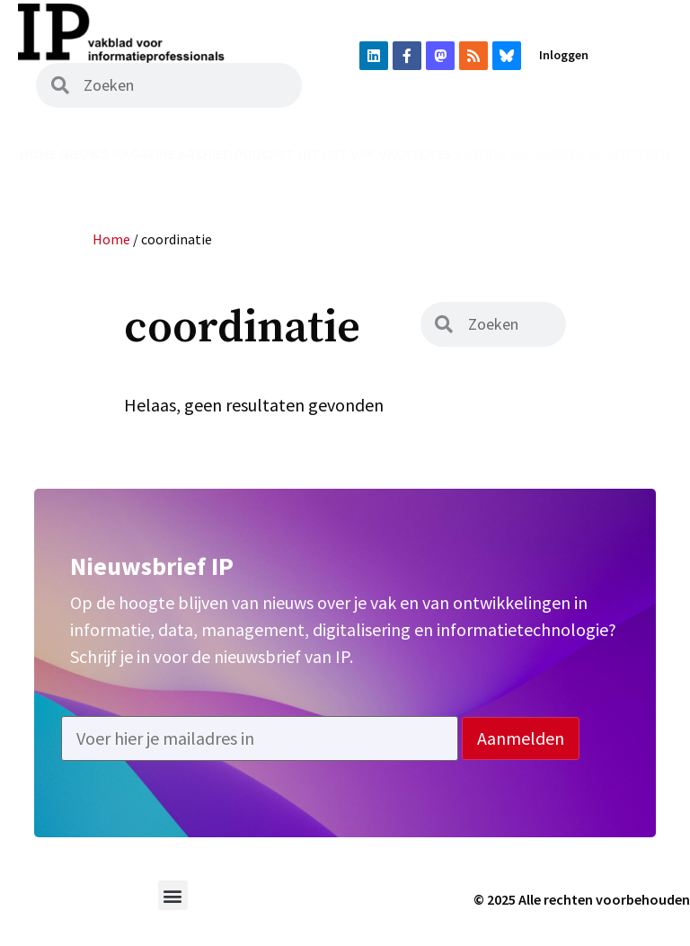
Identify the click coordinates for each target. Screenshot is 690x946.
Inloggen (563, 55)
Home (38, 154)
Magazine (143, 154)
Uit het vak (336, 154)
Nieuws (84, 154)
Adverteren (629, 154)
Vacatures (415, 154)
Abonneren (547, 154)
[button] (173, 895)
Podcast (264, 154)
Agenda (481, 154)
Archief (204, 154)
